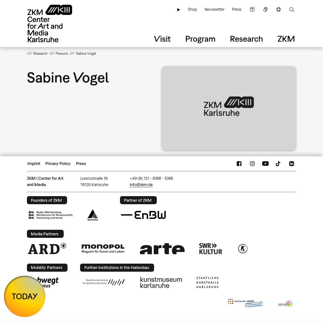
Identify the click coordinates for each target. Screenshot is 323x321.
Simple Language (252, 9)
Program (200, 38)
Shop (192, 9)
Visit (162, 38)
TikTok (278, 163)
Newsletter (215, 9)
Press (236, 9)
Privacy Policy (58, 163)
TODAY (25, 296)
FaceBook (239, 163)
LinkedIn (291, 163)
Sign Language (265, 9)
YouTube (265, 163)
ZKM (286, 38)
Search (291, 9)
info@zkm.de (141, 184)
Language (278, 9)
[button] (229, 108)
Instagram (252, 163)
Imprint (33, 163)
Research (246, 38)
